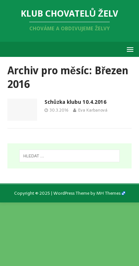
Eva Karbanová (92, 110)
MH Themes (108, 193)
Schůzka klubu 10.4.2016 (75, 102)
